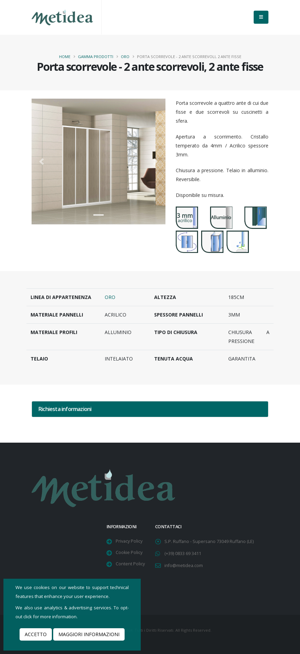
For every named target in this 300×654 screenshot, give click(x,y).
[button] (42, 161)
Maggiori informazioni (88, 634)
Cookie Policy (129, 552)
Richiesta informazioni (64, 409)
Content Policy (130, 564)
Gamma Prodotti (95, 56)
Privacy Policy (129, 541)
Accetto (36, 634)
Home (64, 56)
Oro (125, 56)
